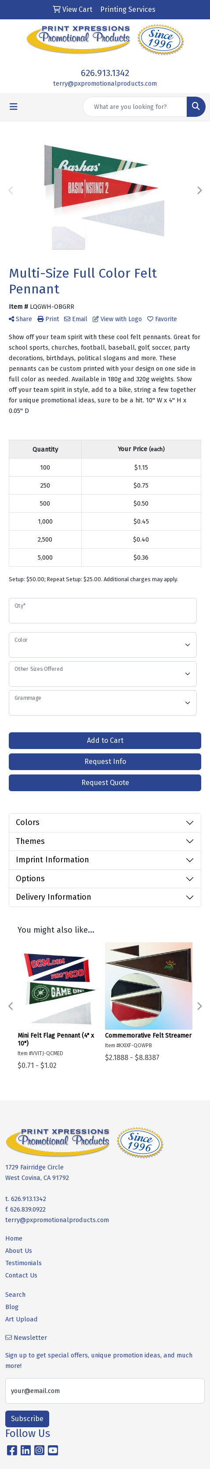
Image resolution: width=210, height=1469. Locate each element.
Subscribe (27, 1419)
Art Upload (21, 1319)
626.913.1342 (105, 73)
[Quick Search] (135, 107)
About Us (18, 1251)
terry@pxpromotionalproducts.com (105, 83)
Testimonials (23, 1263)
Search (15, 1295)
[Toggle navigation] (13, 107)
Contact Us (21, 1275)
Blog (11, 1307)
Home (13, 1238)
